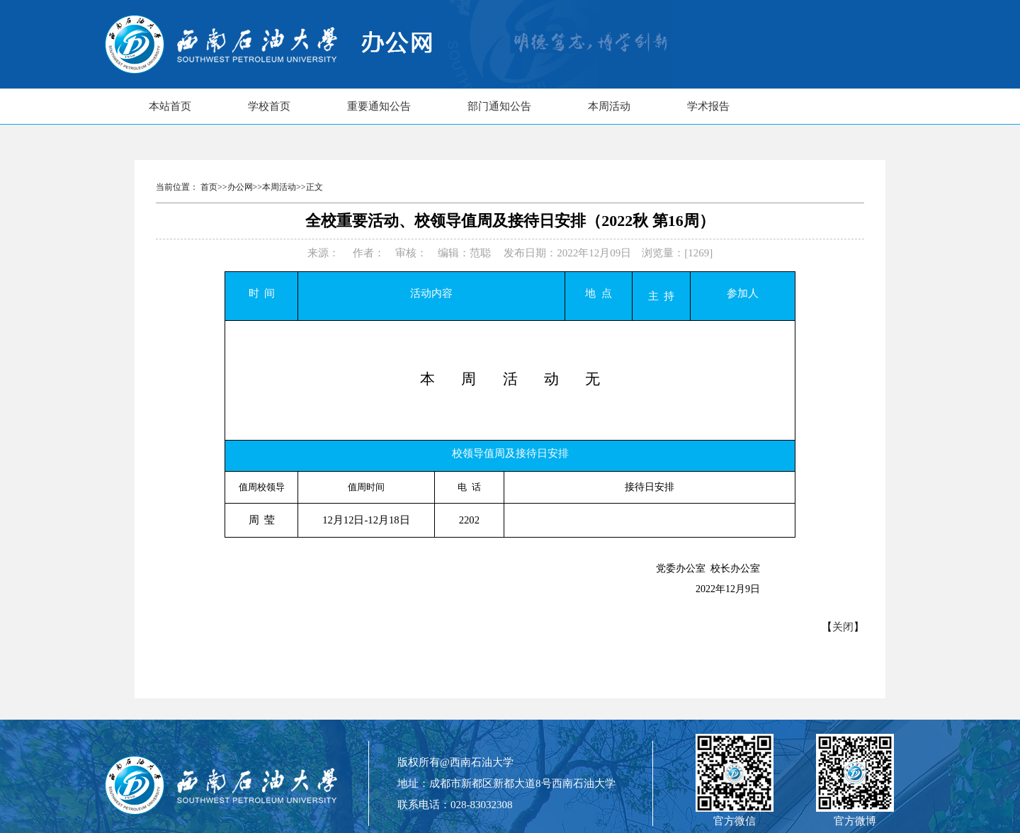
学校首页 (269, 106)
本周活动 (609, 106)
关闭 (843, 627)
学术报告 (708, 106)
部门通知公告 (499, 106)
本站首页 (170, 106)
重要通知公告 (379, 106)
